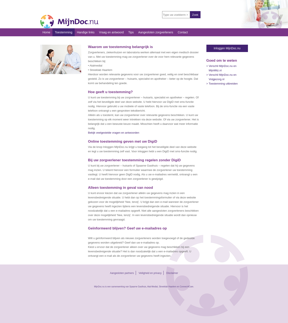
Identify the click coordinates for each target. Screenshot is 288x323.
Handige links (85, 32)
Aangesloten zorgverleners (155, 32)
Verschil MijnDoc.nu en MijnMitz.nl (222, 68)
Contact (183, 32)
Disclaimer (172, 273)
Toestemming (63, 32)
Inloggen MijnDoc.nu (227, 48)
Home (46, 32)
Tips (131, 32)
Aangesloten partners (122, 273)
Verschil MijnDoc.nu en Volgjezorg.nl (222, 77)
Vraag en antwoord (111, 32)
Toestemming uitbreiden (223, 83)
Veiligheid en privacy (150, 273)
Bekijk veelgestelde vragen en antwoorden (113, 132)
